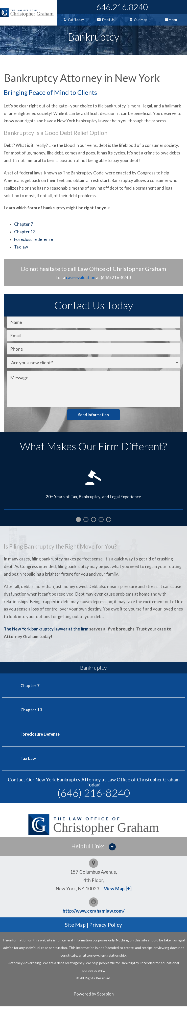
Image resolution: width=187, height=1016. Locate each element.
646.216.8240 (122, 7)
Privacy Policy (105, 934)
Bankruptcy (93, 675)
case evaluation (80, 285)
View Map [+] (117, 898)
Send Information (93, 422)
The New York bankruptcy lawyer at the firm (46, 637)
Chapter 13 (25, 239)
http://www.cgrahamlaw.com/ (94, 920)
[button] (93, 856)
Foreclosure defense (33, 247)
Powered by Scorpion (94, 1003)
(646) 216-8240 (93, 802)
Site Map (75, 934)
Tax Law (28, 767)
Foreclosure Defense (40, 743)
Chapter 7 (23, 232)
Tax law (21, 255)
